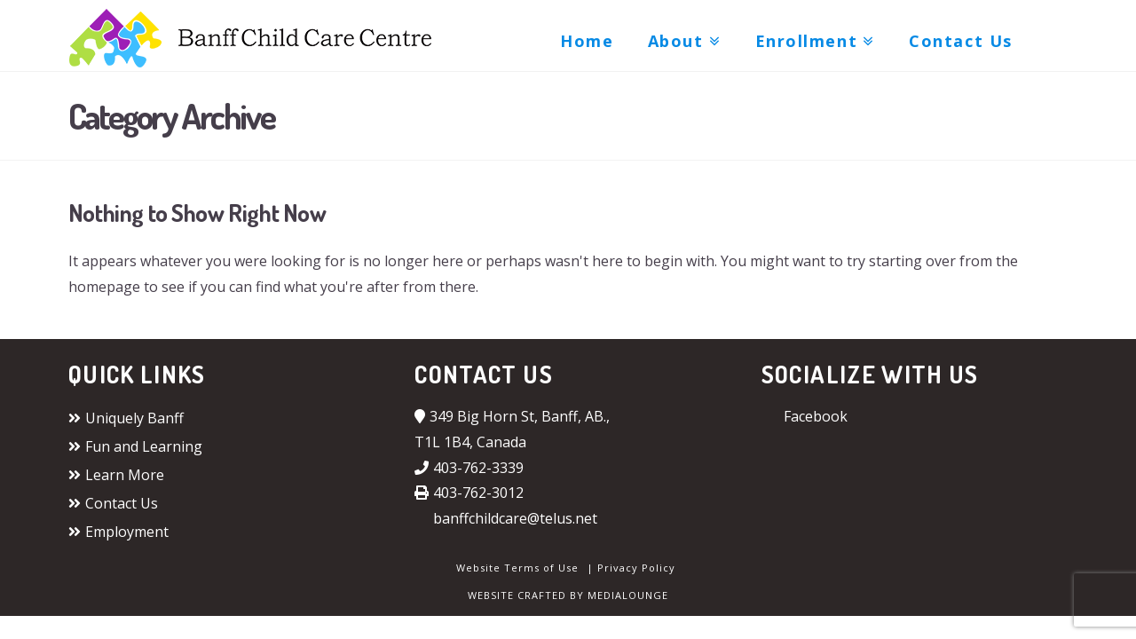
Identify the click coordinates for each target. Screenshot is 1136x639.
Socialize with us (870, 374)
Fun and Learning (135, 446)
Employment (118, 531)
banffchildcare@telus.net (505, 518)
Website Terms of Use (517, 567)
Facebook (804, 416)
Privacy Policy (636, 567)
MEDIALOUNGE (628, 595)
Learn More (116, 474)
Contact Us (113, 503)
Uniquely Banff (126, 418)
